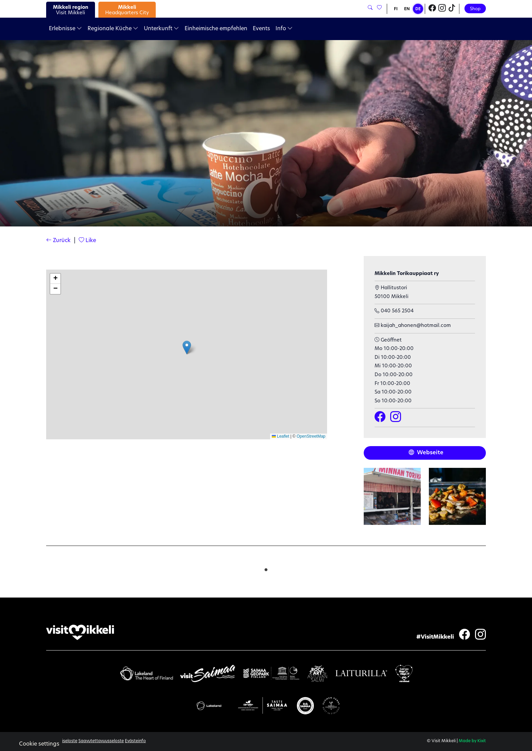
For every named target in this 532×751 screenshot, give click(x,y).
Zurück (58, 240)
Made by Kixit (472, 741)
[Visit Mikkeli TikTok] (452, 9)
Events (261, 29)
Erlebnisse (65, 29)
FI (396, 9)
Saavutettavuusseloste (101, 741)
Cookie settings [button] (39, 744)
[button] (187, 347)
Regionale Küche (113, 29)
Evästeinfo (135, 741)
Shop (475, 9)
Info (284, 29)
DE (418, 9)
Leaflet (280, 436)
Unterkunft (161, 29)
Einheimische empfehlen (216, 29)
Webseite (425, 453)
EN (407, 9)
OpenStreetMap (311, 436)
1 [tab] (266, 568)
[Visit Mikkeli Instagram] (442, 9)
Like (87, 240)
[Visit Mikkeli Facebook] (432, 9)
